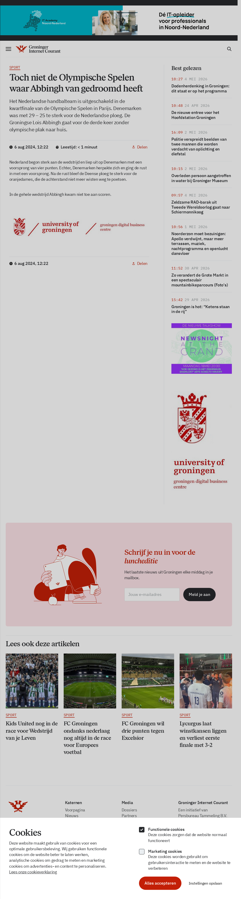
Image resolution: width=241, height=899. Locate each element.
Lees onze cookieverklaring (33, 872)
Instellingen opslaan (205, 883)
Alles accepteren (160, 883)
